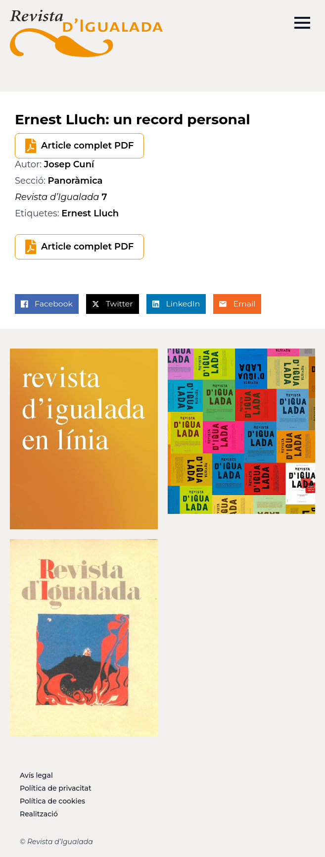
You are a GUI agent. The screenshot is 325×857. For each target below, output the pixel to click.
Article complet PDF (87, 145)
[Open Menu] (302, 23)
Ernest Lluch (90, 213)
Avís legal (36, 775)
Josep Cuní (69, 164)
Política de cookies (52, 801)
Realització (39, 813)
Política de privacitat (56, 788)
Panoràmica (75, 180)
